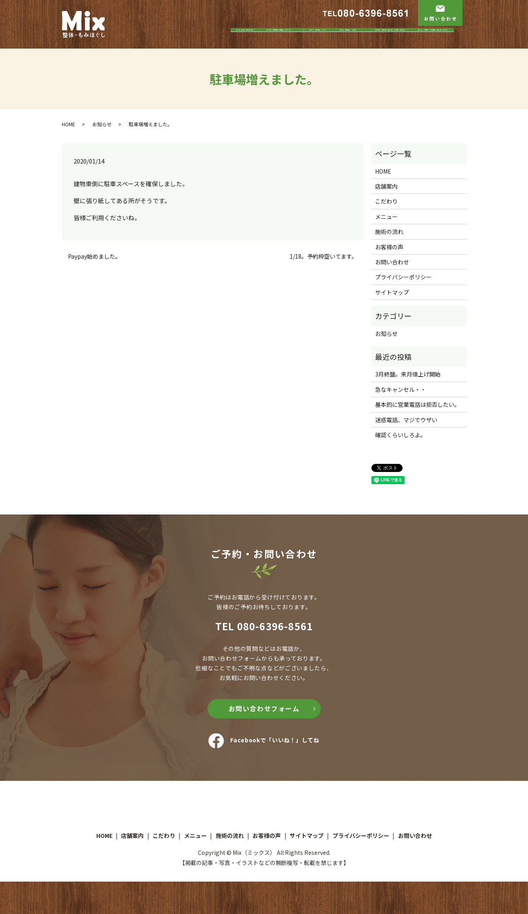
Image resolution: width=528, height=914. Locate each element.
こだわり (314, 42)
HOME (245, 42)
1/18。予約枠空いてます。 (323, 256)
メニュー (351, 42)
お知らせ (102, 124)
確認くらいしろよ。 (400, 435)
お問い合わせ (392, 262)
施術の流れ (390, 42)
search (464, 42)
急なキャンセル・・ (400, 389)
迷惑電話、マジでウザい (406, 420)
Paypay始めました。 (94, 256)
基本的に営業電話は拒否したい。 (417, 404)
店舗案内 (278, 42)
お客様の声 (433, 42)
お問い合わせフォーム (264, 708)
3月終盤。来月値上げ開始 (408, 374)
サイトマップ (392, 292)
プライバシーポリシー (403, 277)
